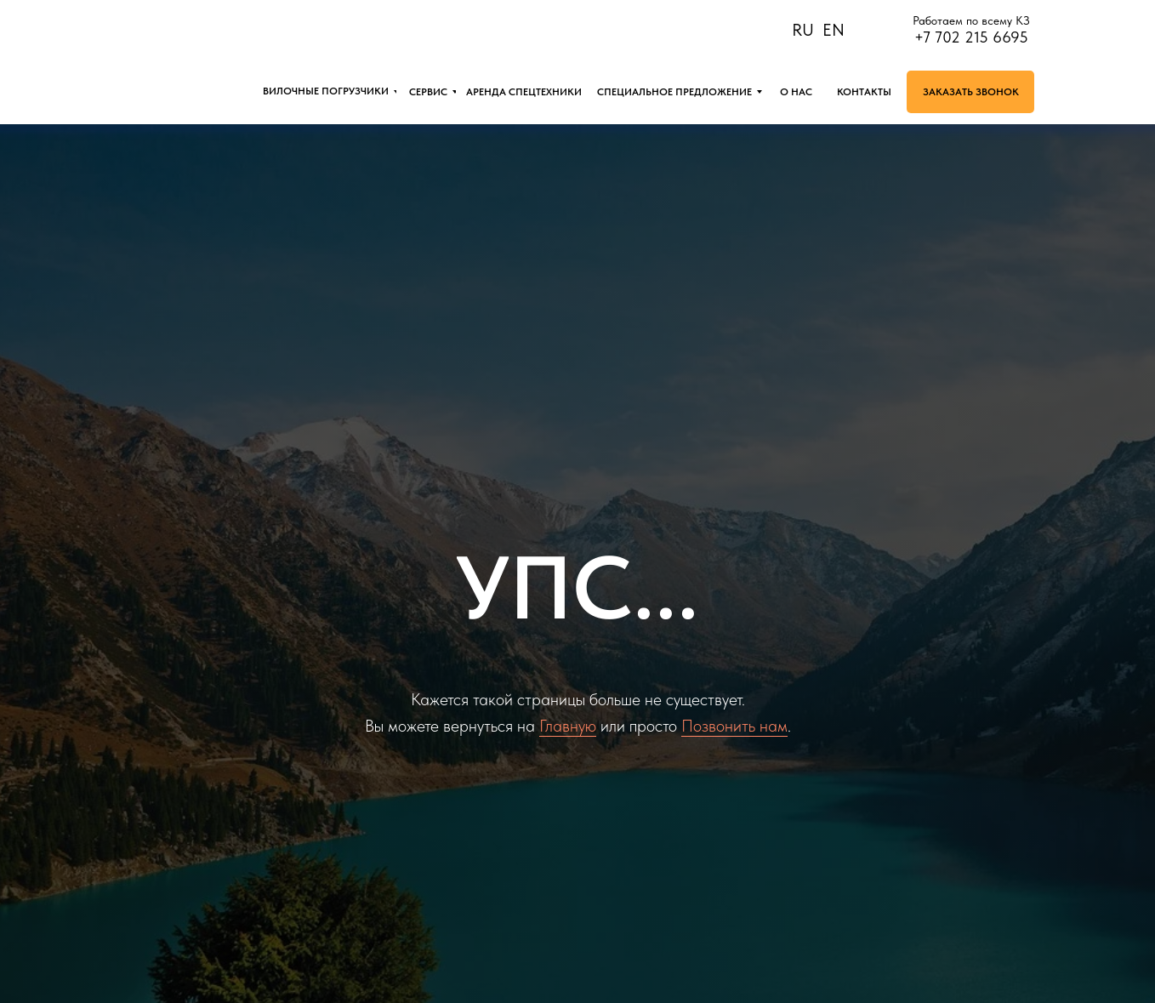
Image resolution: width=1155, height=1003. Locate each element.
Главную (567, 725)
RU (803, 30)
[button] (970, 92)
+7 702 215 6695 (971, 37)
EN (833, 30)
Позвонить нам (734, 725)
